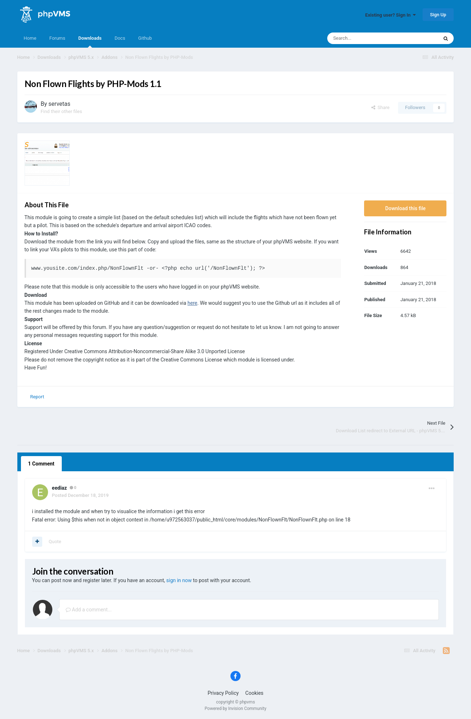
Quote (55, 541)
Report (37, 396)
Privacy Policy (223, 693)
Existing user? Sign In (390, 15)
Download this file (405, 208)
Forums (57, 38)
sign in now (179, 580)
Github (145, 38)
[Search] (367, 38)
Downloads (89, 41)
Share (380, 107)
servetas (59, 103)
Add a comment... (89, 609)
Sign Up (438, 14)
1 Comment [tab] (41, 464)
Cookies (254, 693)
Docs (119, 38)
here (192, 303)
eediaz (59, 488)
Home (30, 38)
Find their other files (61, 111)
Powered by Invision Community (236, 708)
